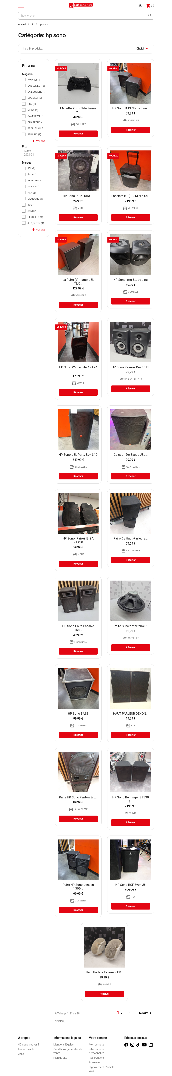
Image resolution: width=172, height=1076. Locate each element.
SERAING (34, 134)
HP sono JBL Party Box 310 (78, 454)
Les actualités (26, 1049)
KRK (32, 192)
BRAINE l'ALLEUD (36, 128)
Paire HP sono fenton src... (78, 797)
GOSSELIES (36, 85)
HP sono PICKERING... (78, 196)
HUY (32, 104)
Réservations (97, 1057)
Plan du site (60, 1057)
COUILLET (35, 97)
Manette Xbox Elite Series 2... (78, 110)
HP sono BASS (78, 713)
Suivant (146, 1013)
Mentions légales (63, 1044)
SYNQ (32, 211)
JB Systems (36, 223)
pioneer (33, 186)
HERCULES (35, 217)
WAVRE (34, 79)
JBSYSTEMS (36, 180)
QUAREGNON (36, 122)
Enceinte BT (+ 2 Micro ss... (130, 196)
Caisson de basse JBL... (131, 454)
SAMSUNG (35, 198)
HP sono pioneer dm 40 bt (130, 367)
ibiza (32, 174)
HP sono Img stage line (130, 280)
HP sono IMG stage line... (130, 108)
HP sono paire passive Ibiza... (78, 628)
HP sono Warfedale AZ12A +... (78, 369)
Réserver (78, 133)
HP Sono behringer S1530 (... (130, 799)
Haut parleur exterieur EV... (104, 972)
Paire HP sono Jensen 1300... (78, 886)
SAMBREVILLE (36, 116)
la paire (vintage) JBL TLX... (78, 281)
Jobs (21, 1053)
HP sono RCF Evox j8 (130, 885)
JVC (31, 204)
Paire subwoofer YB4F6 (130, 626)
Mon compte (96, 1044)
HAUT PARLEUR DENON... (130, 713)
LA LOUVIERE (36, 91)
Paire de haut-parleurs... (130, 538)
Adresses (94, 1062)
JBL (31, 168)
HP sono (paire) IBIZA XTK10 (78, 540)
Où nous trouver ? (28, 1044)
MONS (33, 110)
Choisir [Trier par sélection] (143, 48)
